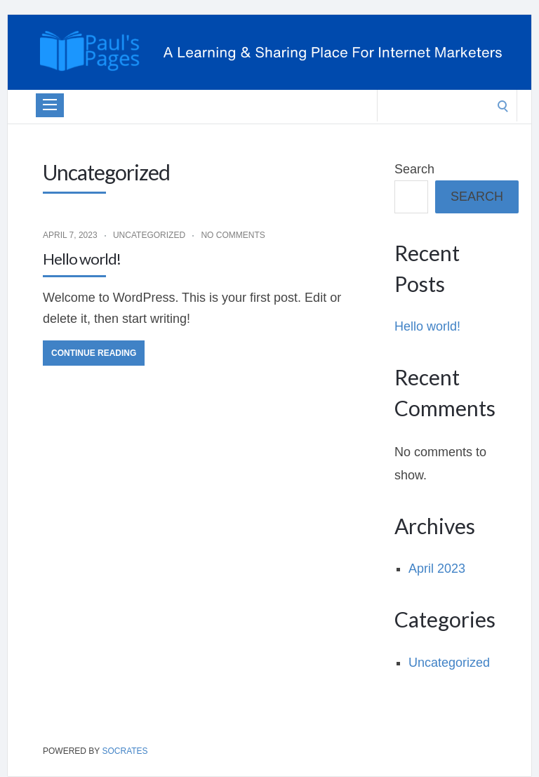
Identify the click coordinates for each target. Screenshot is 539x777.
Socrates (124, 751)
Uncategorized (149, 235)
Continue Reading (93, 353)
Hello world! (82, 258)
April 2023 (436, 569)
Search (414, 169)
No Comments (233, 235)
